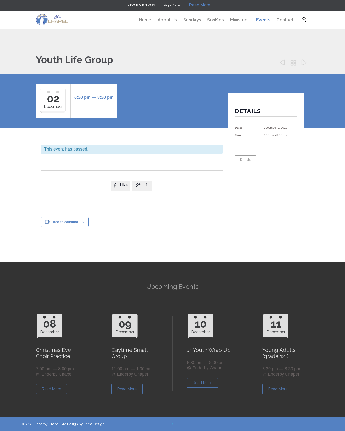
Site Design (69, 424)
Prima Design (94, 424)
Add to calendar (65, 222)
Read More (199, 5)
